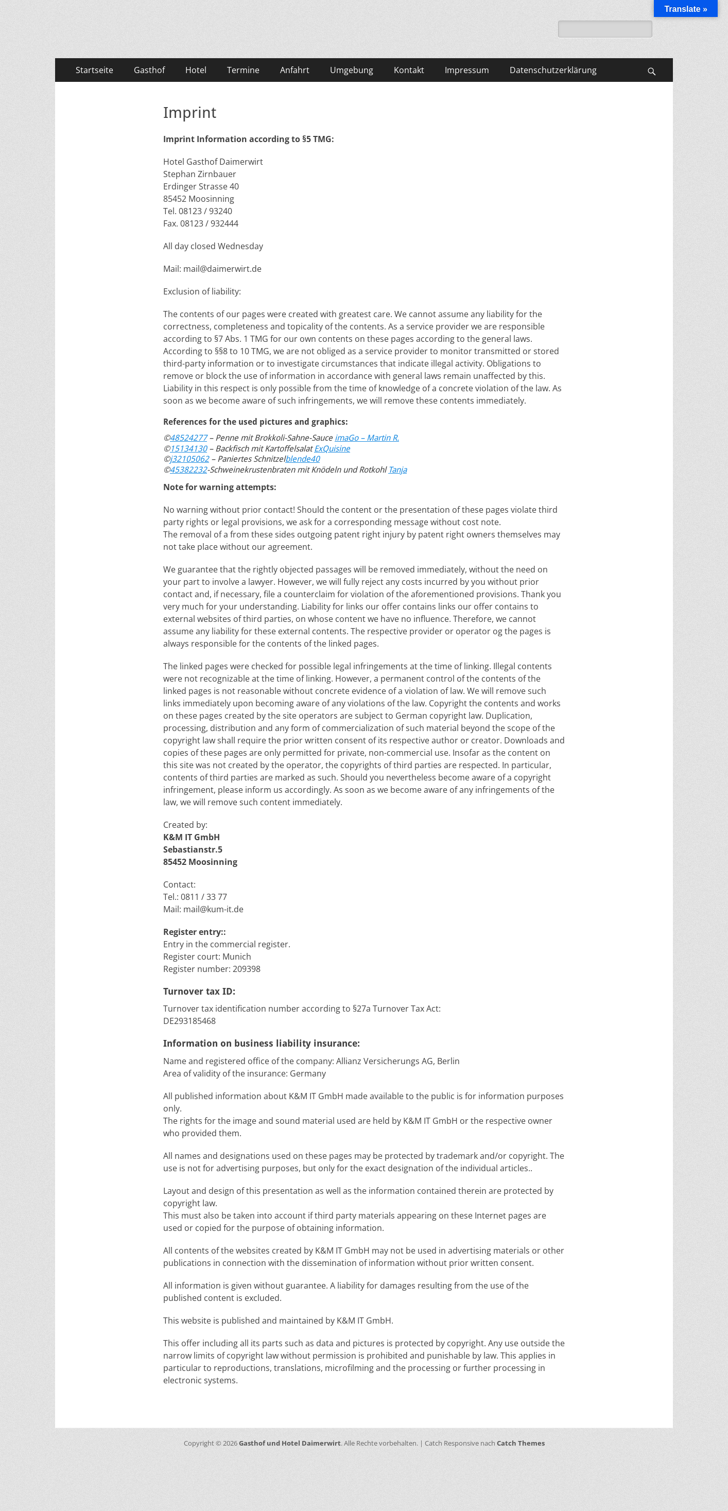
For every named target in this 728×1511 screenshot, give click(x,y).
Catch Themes (521, 1443)
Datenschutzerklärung (553, 70)
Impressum (467, 70)
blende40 (302, 459)
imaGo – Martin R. (367, 438)
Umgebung (351, 70)
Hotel (195, 70)
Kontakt (409, 70)
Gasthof (149, 70)
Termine (243, 70)
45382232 (188, 470)
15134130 (188, 449)
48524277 (188, 438)
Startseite (94, 70)
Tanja (397, 470)
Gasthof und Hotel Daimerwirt (290, 1443)
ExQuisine (332, 449)
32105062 (190, 459)
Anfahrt (294, 70)
